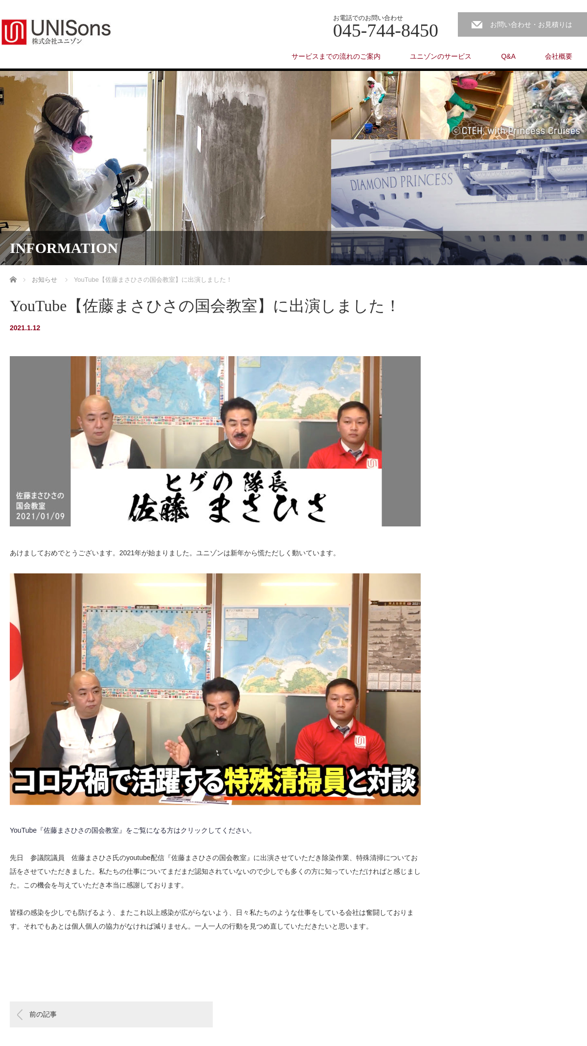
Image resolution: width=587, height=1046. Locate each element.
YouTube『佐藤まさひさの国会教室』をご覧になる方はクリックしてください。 (133, 830)
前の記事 (43, 1014)
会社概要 (558, 56)
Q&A (508, 56)
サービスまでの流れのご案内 (336, 56)
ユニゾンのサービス (441, 56)
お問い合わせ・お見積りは (531, 24)
